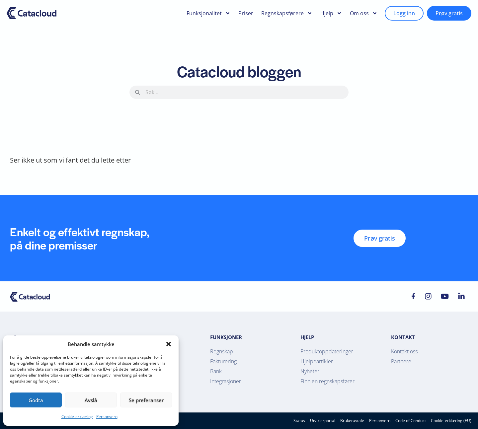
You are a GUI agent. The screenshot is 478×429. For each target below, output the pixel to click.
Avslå (91, 400)
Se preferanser (146, 400)
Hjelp (331, 13)
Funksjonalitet (208, 13)
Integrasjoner (225, 381)
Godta (36, 400)
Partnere (401, 361)
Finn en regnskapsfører (327, 381)
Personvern (107, 416)
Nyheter (309, 371)
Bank (216, 371)
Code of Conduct (410, 420)
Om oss (363, 13)
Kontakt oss (404, 351)
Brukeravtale (352, 420)
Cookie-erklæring (77, 416)
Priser (245, 13)
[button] (168, 344)
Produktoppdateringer (326, 351)
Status (299, 420)
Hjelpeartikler (316, 361)
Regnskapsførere (286, 13)
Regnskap (221, 351)
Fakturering (223, 361)
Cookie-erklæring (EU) (451, 420)
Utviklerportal (322, 420)
